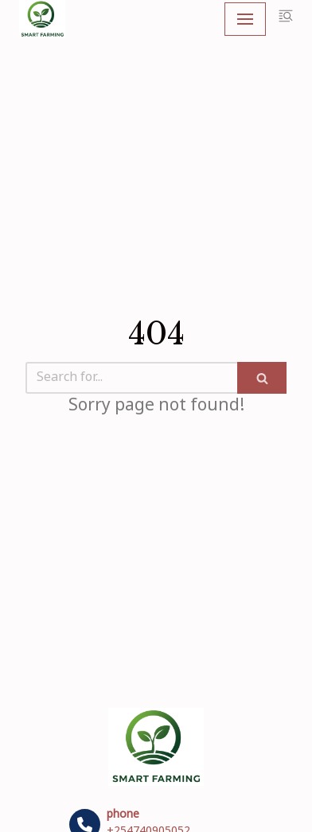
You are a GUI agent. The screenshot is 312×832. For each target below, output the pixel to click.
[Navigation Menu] (245, 19)
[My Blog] (42, 19)
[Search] (131, 378)
